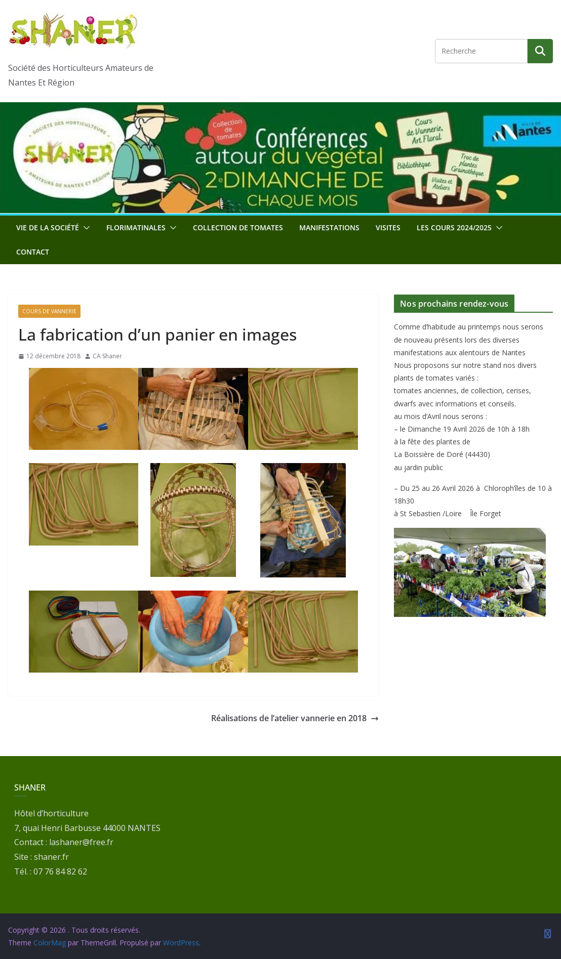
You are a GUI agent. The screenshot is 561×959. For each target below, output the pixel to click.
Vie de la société (47, 227)
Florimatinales (136, 227)
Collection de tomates (238, 227)
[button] (84, 228)
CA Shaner (107, 356)
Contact (32, 252)
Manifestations (329, 227)
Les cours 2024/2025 (454, 227)
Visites (388, 227)
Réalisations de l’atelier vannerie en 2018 (295, 718)
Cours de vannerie (49, 311)
